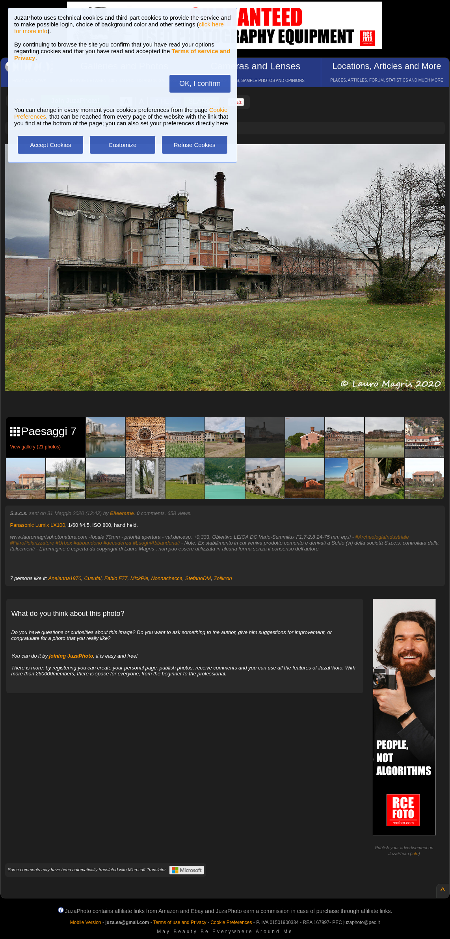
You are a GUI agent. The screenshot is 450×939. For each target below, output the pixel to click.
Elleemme (122, 513)
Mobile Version (85, 922)
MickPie (139, 578)
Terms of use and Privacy (179, 922)
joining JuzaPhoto (71, 656)
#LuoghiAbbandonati (156, 543)
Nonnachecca (166, 578)
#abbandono (88, 543)
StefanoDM (198, 578)
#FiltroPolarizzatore (32, 543)
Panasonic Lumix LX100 (37, 525)
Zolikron (223, 578)
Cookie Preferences (231, 922)
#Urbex (64, 543)
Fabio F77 (116, 578)
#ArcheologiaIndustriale (382, 537)
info (414, 853)
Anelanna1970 (64, 578)
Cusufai (93, 578)
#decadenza (117, 543)
